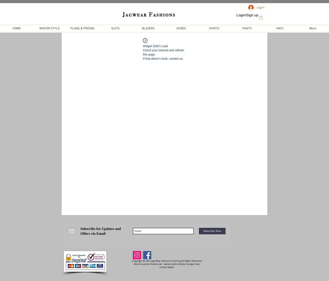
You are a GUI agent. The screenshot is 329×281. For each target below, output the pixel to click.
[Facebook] (147, 255)
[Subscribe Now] (212, 231)
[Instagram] (137, 255)
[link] (261, 18)
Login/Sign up (247, 15)
